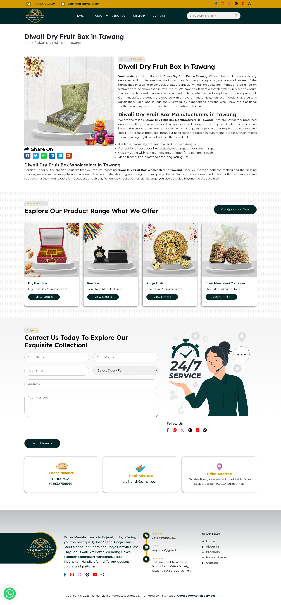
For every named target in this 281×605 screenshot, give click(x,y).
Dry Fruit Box (37, 283)
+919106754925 (61, 479)
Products (213, 552)
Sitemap (139, 15)
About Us (118, 15)
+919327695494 (44, 4)
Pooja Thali (154, 283)
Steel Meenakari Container (225, 283)
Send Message (42, 443)
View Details (44, 297)
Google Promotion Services (195, 595)
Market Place (216, 557)
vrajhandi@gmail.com (83, 4)
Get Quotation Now (235, 209)
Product (98, 15)
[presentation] (51, 429)
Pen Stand (95, 283)
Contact (159, 15)
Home (80, 15)
